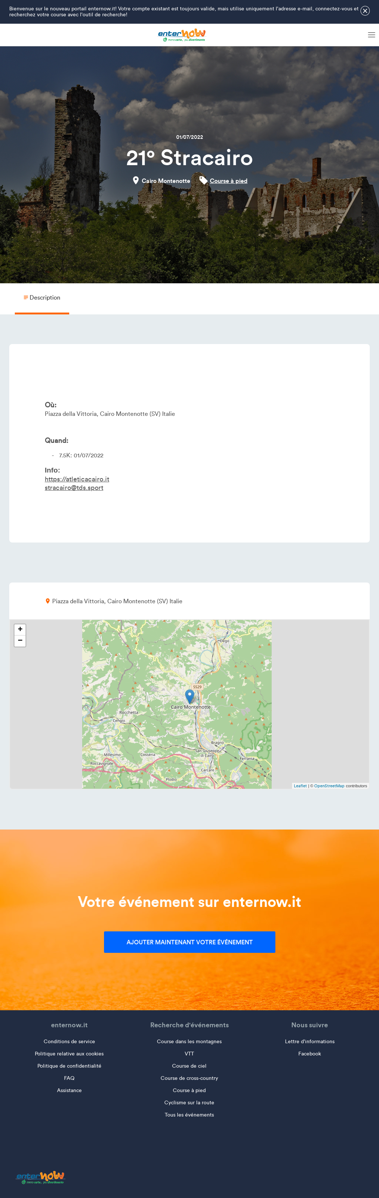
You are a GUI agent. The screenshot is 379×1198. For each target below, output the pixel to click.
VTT (189, 1054)
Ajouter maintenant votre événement (190, 942)
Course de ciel (189, 1066)
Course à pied (229, 180)
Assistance (69, 1090)
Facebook (309, 1054)
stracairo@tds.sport (74, 488)
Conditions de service (69, 1041)
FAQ (69, 1078)
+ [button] (20, 629)
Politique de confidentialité (69, 1066)
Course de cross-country (189, 1078)
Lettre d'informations (310, 1041)
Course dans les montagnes (189, 1041)
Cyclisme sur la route (189, 1102)
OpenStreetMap (329, 785)
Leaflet (300, 785)
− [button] (20, 641)
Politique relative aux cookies (69, 1054)
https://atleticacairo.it (77, 479)
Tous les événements (189, 1115)
